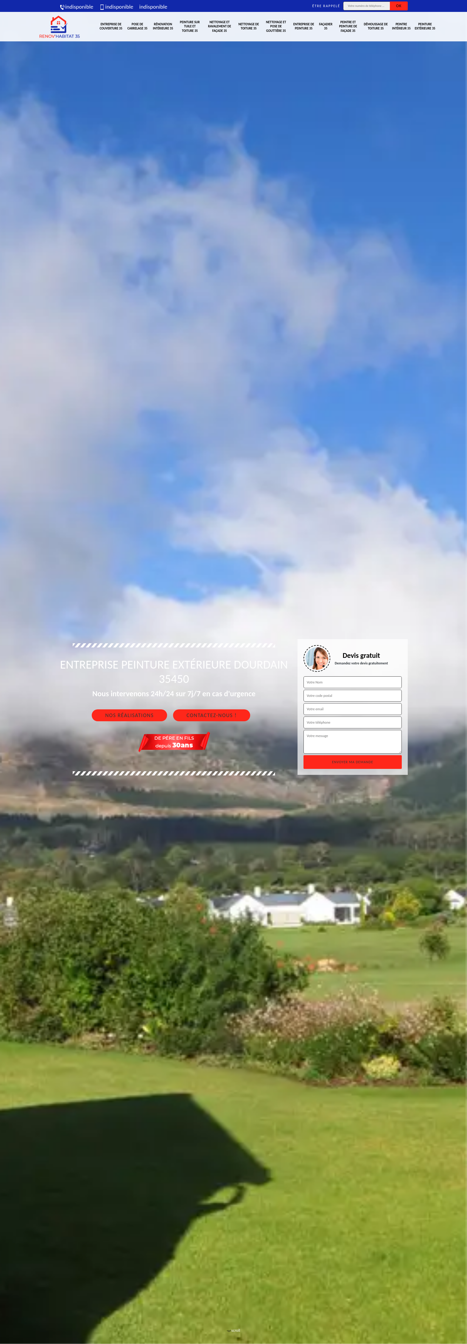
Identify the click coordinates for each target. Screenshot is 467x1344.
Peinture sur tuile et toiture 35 (190, 26)
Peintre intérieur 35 (401, 26)
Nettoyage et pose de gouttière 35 (276, 26)
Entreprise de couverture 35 (111, 26)
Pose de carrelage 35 (137, 26)
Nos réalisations (129, 715)
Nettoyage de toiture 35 (248, 26)
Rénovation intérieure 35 (163, 26)
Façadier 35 (325, 26)
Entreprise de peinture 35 (303, 26)
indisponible (76, 6)
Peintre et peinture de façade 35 (348, 26)
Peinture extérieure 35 (425, 26)
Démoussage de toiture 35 (376, 26)
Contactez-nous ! (211, 715)
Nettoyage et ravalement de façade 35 (219, 26)
